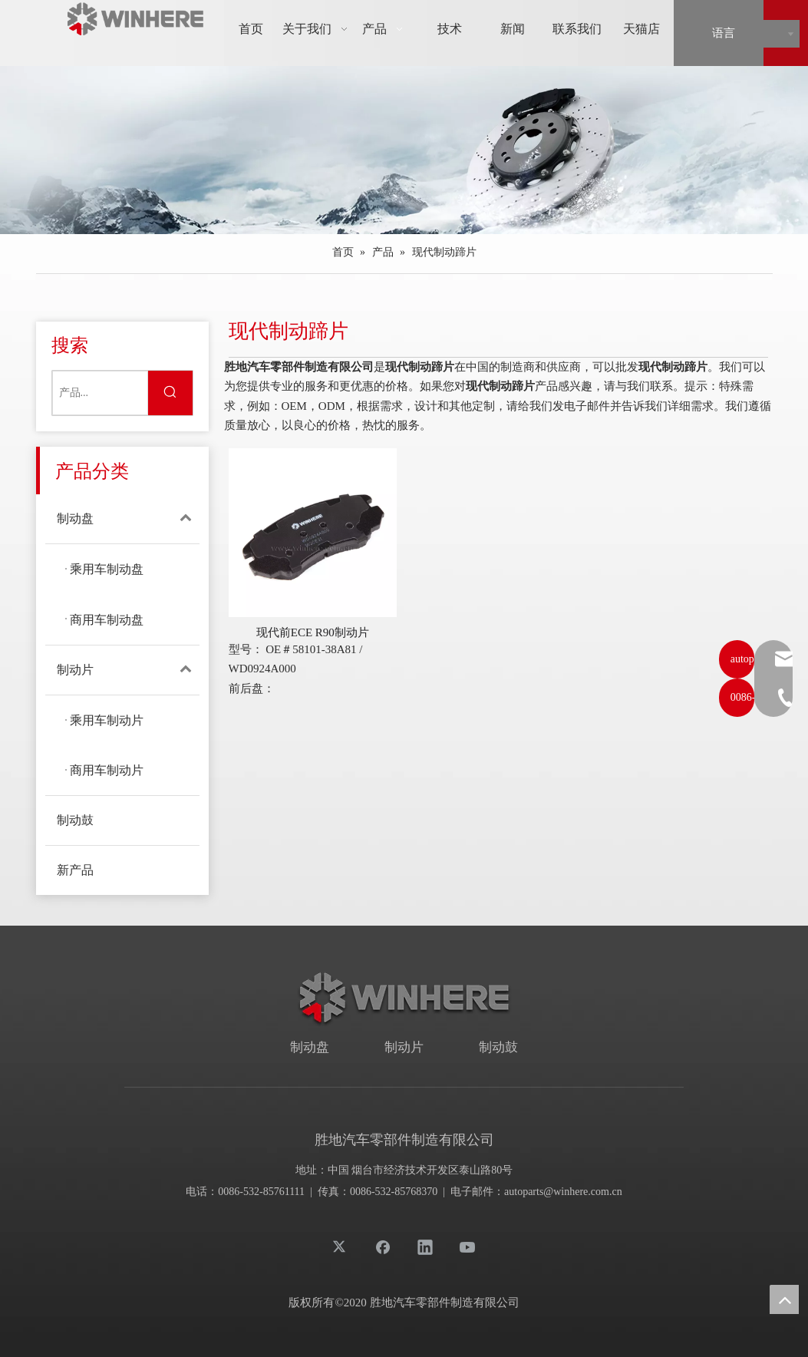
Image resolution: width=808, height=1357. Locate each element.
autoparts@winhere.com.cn (563, 1191)
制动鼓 (75, 820)
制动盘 (128, 518)
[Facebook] (383, 1246)
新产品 (75, 870)
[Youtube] (467, 1246)
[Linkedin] (425, 1246)
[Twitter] (340, 1246)
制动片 (128, 670)
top (784, 1299)
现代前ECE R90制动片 (312, 632)
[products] (404, 150)
